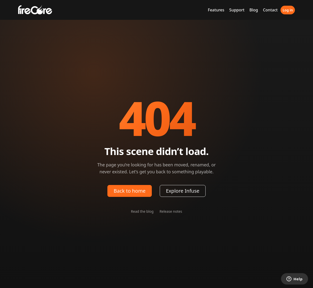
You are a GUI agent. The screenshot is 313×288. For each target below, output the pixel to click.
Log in (287, 10)
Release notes (170, 211)
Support (236, 10)
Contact (270, 10)
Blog (254, 10)
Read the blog (142, 211)
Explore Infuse (182, 190)
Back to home (130, 190)
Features (216, 10)
